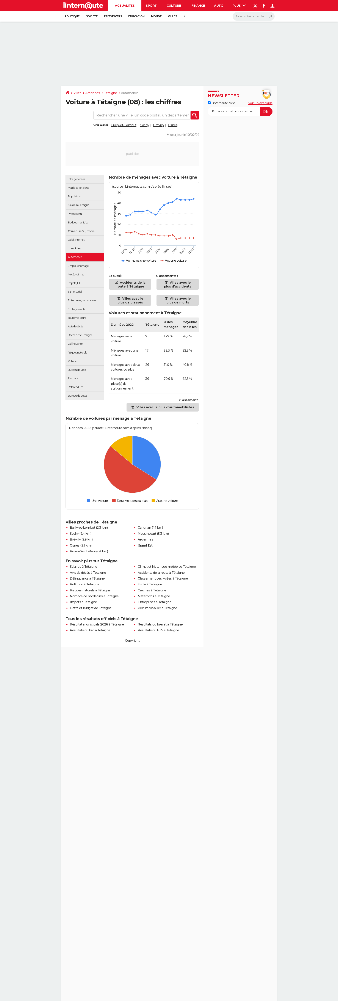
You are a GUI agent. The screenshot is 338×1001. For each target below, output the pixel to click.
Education (136, 16)
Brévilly (158, 125)
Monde (156, 16)
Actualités (125, 6)
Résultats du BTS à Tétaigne (158, 630)
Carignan (144, 528)
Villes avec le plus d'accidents (177, 284)
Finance (198, 6)
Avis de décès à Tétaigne (88, 573)
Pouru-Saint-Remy (84, 551)
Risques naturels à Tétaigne (90, 590)
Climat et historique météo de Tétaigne (167, 567)
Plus (239, 6)
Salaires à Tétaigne (83, 567)
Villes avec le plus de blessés (130, 300)
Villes (172, 16)
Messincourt (147, 534)
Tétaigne (110, 93)
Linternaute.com (221, 103)
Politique (72, 16)
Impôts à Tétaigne (83, 602)
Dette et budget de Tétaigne (91, 608)
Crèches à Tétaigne (152, 590)
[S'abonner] (240, 111)
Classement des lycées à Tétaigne (163, 578)
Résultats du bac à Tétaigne (90, 630)
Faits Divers (113, 16)
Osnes (173, 125)
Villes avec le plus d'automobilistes (165, 407)
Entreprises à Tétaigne (154, 602)
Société (92, 16)
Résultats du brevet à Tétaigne (160, 624)
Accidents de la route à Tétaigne (131, 284)
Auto (218, 6)
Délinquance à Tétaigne (87, 578)
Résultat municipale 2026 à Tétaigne (97, 624)
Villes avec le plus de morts (178, 300)
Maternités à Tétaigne (154, 596)
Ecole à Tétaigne (150, 584)
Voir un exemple (260, 103)
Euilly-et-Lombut (123, 125)
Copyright (132, 641)
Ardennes (92, 93)
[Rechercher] (254, 16)
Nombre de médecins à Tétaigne (94, 596)
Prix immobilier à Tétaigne (157, 608)
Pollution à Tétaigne (84, 584)
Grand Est (145, 545)
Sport (151, 6)
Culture (174, 6)
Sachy (144, 125)
